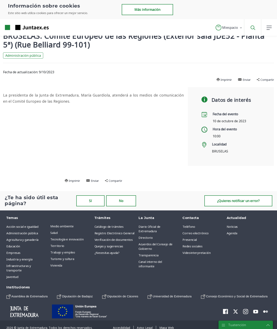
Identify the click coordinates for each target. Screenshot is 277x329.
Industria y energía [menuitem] (19, 259)
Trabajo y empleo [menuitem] (62, 252)
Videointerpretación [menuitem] (196, 253)
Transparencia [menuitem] (148, 255)
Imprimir (224, 80)
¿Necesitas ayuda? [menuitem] (107, 253)
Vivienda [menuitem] (56, 265)
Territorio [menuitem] (57, 246)
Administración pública (23, 55)
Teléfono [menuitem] (188, 227)
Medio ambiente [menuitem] (61, 226)
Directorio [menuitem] (145, 238)
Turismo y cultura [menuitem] (62, 259)
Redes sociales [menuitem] (192, 246)
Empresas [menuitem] (13, 253)
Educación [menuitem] (13, 246)
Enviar (244, 80)
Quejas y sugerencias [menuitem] (109, 246)
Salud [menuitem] (53, 233)
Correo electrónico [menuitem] (195, 233)
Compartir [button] (265, 80)
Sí (90, 201)
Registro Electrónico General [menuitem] (114, 233)
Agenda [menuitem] (232, 233)
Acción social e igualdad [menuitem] (22, 227)
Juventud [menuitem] (12, 277)
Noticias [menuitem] (232, 227)
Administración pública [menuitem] (22, 233)
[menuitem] (27, 296)
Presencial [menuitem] (189, 240)
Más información (147, 9)
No (121, 201)
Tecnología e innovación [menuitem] (66, 239)
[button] (229, 27)
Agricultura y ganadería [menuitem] (22, 240)
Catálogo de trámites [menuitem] (109, 227)
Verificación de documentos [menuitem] (114, 240)
